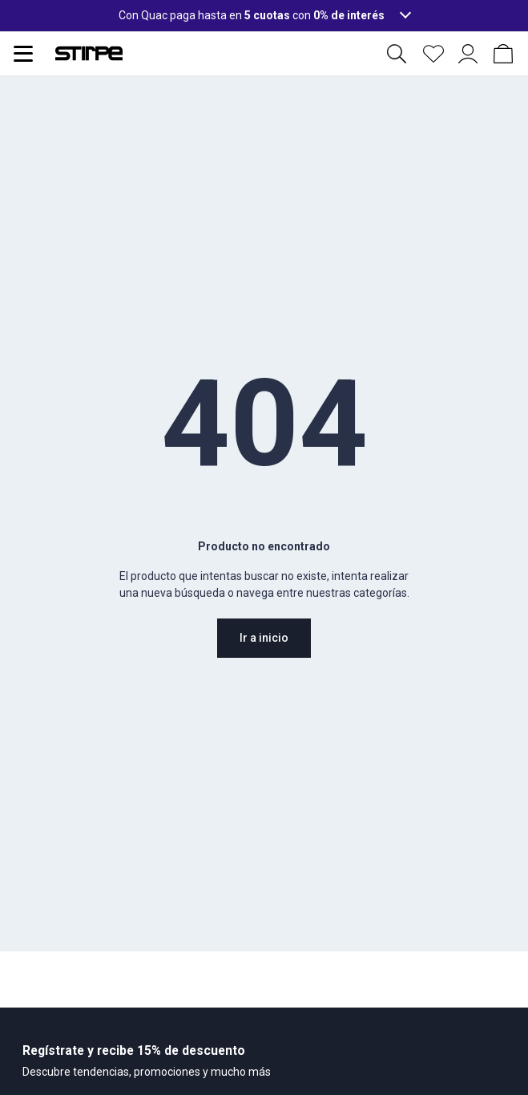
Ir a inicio (264, 637)
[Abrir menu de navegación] (23, 54)
